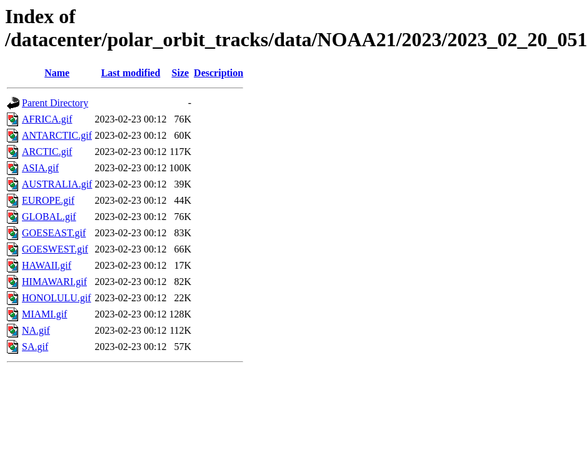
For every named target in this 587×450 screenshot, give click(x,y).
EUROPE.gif (48, 200)
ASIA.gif (40, 167)
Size (180, 73)
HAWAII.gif (46, 265)
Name (56, 73)
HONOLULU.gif (56, 297)
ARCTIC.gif (47, 151)
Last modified (131, 73)
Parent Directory (55, 103)
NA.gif (36, 330)
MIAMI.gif (44, 314)
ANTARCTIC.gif (57, 135)
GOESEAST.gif (54, 233)
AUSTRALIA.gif (57, 184)
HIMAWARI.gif (54, 281)
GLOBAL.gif (49, 216)
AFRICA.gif (47, 119)
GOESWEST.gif (55, 249)
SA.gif (35, 346)
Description (218, 73)
